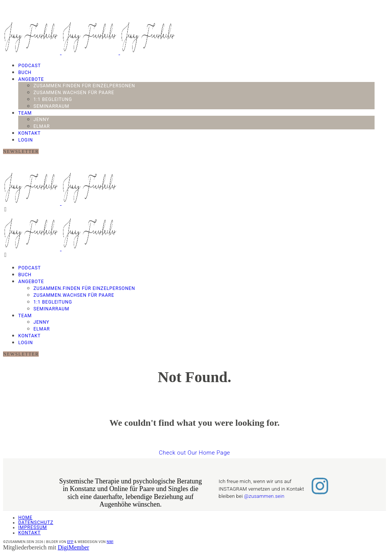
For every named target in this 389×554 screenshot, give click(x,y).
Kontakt (29, 133)
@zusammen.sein (264, 496)
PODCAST (29, 65)
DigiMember (73, 547)
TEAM (25, 113)
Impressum (32, 527)
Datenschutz (35, 522)
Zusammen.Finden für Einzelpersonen (84, 85)
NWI (110, 542)
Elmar (41, 126)
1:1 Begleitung (52, 99)
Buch (25, 72)
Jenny (41, 119)
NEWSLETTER (21, 151)
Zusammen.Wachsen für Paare (73, 92)
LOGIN (25, 140)
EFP (70, 542)
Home (25, 517)
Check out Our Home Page (194, 452)
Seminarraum (51, 106)
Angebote (31, 79)
